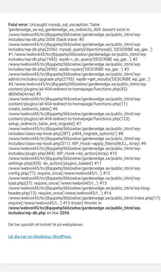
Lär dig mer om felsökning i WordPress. (40, 236)
